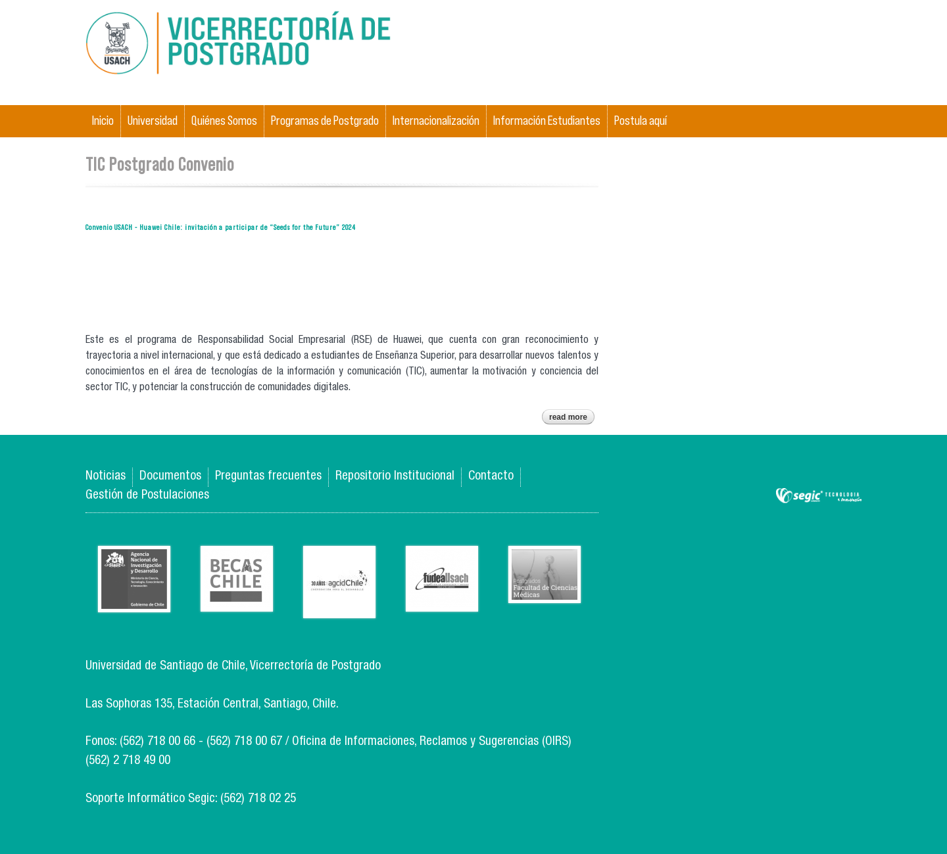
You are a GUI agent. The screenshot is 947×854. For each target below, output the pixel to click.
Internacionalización (436, 120)
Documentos (170, 476)
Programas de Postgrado (325, 120)
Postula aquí (640, 120)
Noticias (105, 476)
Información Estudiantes (546, 120)
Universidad (153, 120)
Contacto (491, 476)
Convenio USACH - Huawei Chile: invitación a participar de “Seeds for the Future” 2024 (220, 227)
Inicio (103, 120)
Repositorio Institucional (394, 476)
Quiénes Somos (224, 120)
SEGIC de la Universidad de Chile (819, 496)
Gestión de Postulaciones (147, 495)
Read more (572, 418)
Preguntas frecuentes (268, 476)
